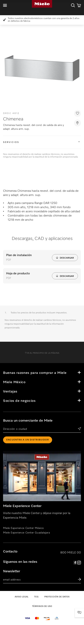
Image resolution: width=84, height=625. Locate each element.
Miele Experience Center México (23, 528)
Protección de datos (56, 597)
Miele (42, 4)
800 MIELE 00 (70, 552)
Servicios (11, 142)
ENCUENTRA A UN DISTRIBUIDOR (27, 440)
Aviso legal (21, 597)
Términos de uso (42, 606)
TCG (36, 597)
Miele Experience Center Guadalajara (26, 532)
